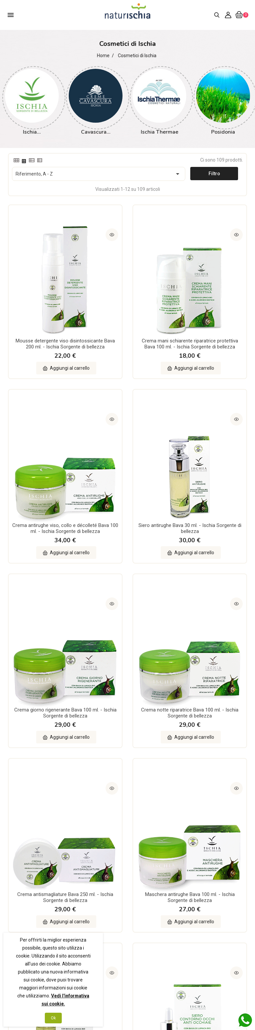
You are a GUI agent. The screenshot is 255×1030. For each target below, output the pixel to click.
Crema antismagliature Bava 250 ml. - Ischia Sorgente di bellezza (44, 589)
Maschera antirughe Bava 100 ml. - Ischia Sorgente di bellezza (127, 589)
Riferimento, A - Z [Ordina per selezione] (99, 174)
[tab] (16, 160)
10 (223, 796)
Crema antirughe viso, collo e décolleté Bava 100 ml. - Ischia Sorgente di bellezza (210, 298)
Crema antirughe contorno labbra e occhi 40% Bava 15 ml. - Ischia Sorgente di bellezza (127, 735)
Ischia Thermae (159, 132)
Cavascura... (96, 132)
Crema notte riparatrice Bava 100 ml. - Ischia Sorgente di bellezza (210, 446)
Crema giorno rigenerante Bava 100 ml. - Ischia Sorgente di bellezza (127, 446)
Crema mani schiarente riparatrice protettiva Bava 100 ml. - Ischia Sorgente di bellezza (127, 301)
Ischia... (32, 132)
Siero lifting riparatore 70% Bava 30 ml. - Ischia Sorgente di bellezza (210, 589)
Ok (53, 1018)
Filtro (214, 173)
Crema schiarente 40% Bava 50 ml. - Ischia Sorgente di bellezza (210, 732)
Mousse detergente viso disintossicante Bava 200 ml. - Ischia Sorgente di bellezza (44, 298)
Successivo (235, 796)
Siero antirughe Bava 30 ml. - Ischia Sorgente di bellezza (44, 444)
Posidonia (223, 132)
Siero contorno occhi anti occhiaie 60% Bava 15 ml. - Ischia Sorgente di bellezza (44, 732)
